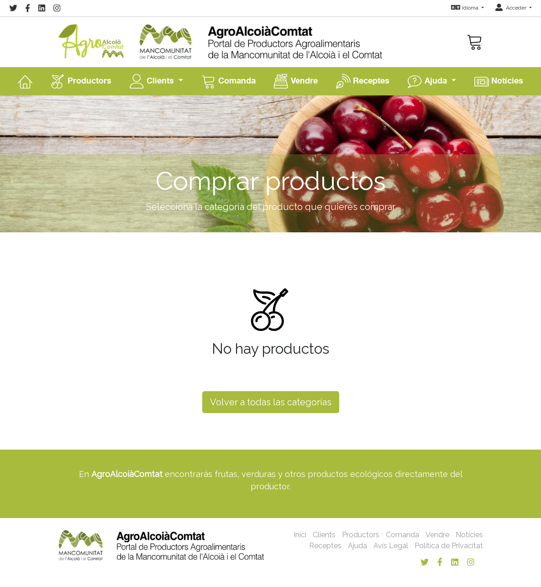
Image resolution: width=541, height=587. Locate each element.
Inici (300, 534)
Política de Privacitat (449, 545)
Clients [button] (153, 81)
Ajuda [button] (428, 81)
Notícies (498, 81)
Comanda (228, 81)
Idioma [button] (465, 8)
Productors (81, 81)
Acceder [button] (511, 8)
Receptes (362, 81)
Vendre (296, 81)
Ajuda (357, 545)
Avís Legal (390, 545)
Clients (324, 534)
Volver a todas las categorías (270, 402)
